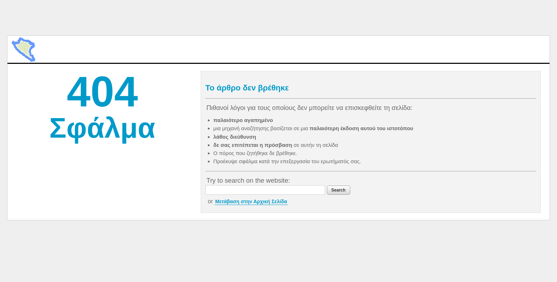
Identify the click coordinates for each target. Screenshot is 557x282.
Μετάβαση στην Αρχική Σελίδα (251, 201)
